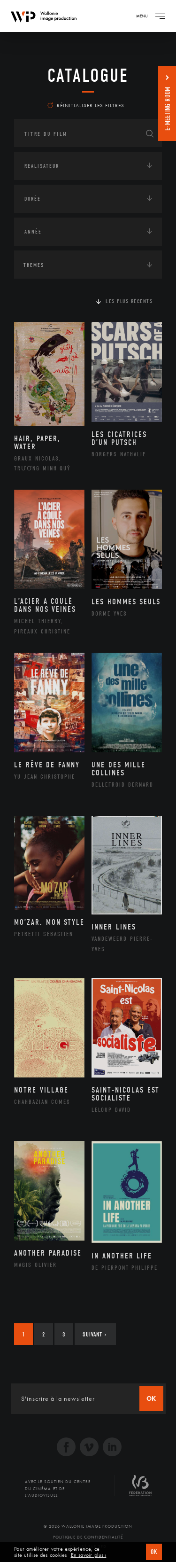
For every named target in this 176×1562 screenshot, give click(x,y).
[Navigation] (160, 16)
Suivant (95, 1334)
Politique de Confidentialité (88, 1537)
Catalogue (88, 75)
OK (154, 1552)
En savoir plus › (89, 1555)
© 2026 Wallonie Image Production (88, 1526)
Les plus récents (129, 301)
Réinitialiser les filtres (85, 105)
